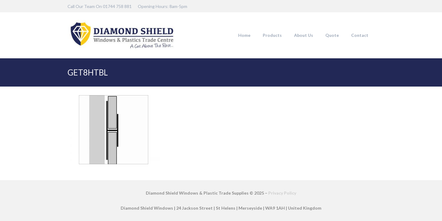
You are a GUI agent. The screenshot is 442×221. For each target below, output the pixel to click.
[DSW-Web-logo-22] (122, 35)
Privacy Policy (282, 193)
